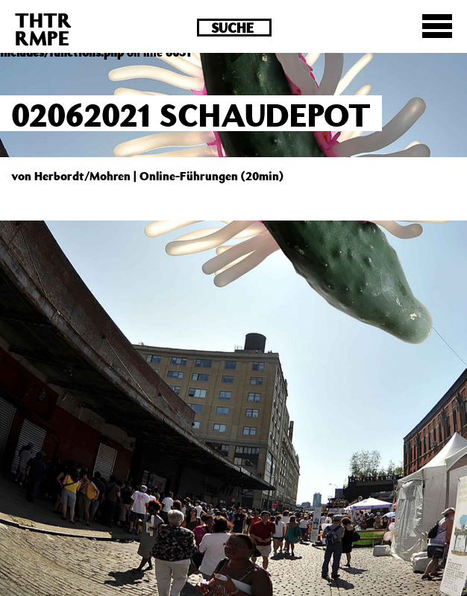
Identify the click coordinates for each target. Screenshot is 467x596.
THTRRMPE (43, 29)
